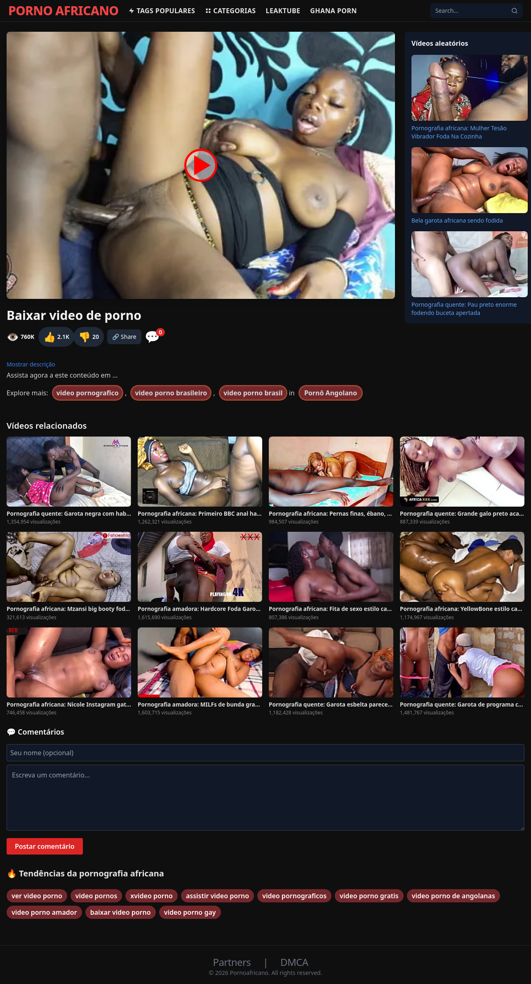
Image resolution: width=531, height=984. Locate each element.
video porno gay (190, 912)
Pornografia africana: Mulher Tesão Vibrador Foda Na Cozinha (459, 132)
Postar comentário (45, 846)
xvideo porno (151, 895)
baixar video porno (120, 912)
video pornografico (87, 392)
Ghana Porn (333, 10)
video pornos (96, 895)
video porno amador (44, 912)
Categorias (230, 10)
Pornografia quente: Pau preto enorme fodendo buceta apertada (464, 309)
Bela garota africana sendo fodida (457, 220)
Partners (233, 962)
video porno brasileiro (171, 392)
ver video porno (37, 895)
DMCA (294, 962)
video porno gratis (369, 895)
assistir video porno (217, 895)
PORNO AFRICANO (63, 10)
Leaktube (283, 10)
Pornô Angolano (330, 392)
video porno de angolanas (453, 895)
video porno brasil (253, 392)
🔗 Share (124, 337)
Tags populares (161, 10)
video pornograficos (294, 895)
